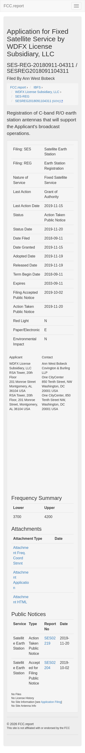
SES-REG (22, 96)
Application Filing (51, 702)
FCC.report (14, 6)
